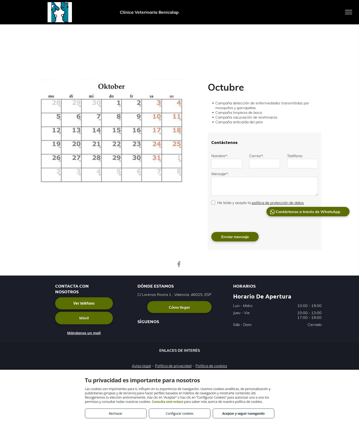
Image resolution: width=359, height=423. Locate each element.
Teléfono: (295, 155)
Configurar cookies (179, 413)
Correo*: (256, 155)
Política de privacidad (173, 365)
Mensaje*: (220, 173)
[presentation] (247, 218)
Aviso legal (141, 365)
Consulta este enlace (167, 401)
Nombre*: (219, 155)
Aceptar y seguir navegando (243, 413)
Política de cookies (211, 365)
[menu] (348, 12)
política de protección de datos (278, 202)
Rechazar (115, 413)
